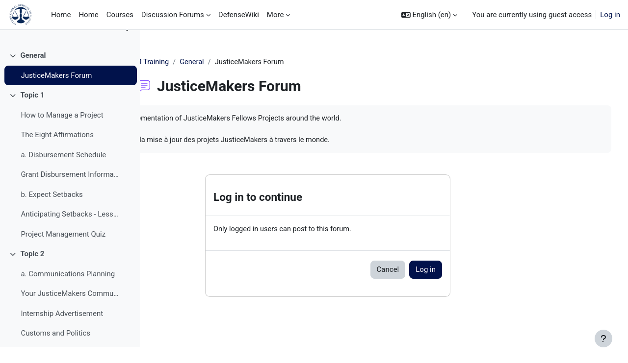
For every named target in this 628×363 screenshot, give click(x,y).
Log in (610, 14)
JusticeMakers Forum (56, 91)
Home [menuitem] (61, 14)
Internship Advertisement (62, 329)
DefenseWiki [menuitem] (238, 14)
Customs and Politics (55, 349)
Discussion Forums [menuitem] (172, 14)
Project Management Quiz (63, 250)
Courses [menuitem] (119, 14)
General (33, 71)
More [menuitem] (275, 14)
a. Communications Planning (68, 290)
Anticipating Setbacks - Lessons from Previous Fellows (71, 230)
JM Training (199, 62)
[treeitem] (69, 81)
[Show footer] (603, 338)
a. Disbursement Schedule (63, 171)
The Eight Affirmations (57, 150)
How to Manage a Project (62, 131)
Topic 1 (32, 111)
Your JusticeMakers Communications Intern (71, 309)
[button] (429, 15)
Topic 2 (32, 270)
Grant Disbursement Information (71, 190)
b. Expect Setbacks (51, 210)
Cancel (436, 271)
